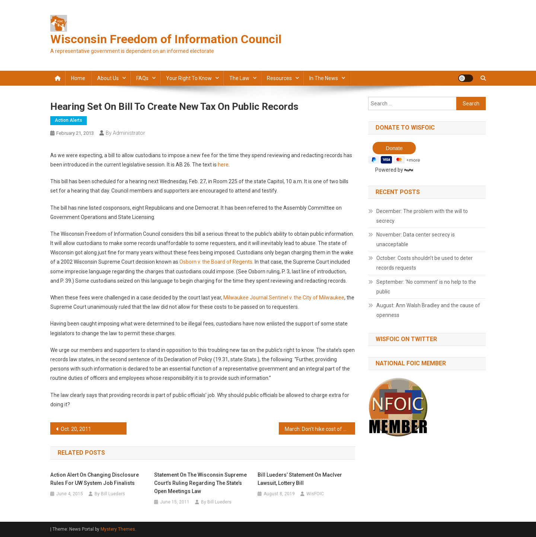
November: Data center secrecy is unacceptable (415, 239)
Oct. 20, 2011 (76, 429)
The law (239, 78)
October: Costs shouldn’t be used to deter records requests (424, 263)
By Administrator (125, 133)
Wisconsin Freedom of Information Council (165, 39)
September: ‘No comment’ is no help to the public (426, 287)
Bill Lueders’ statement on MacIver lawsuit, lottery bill (300, 479)
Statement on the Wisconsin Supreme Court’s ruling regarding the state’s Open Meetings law (200, 483)
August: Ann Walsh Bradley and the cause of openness (428, 310)
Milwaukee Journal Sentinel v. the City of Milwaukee (283, 298)
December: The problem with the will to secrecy (422, 216)
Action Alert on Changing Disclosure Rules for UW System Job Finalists (94, 479)
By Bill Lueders (110, 493)
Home (78, 78)
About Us (108, 78)
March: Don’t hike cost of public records (320, 429)
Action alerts (68, 120)
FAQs (142, 78)
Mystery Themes (117, 529)
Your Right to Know (189, 78)
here (223, 165)
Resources (279, 78)
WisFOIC (315, 493)
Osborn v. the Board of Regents (215, 262)
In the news (323, 78)
